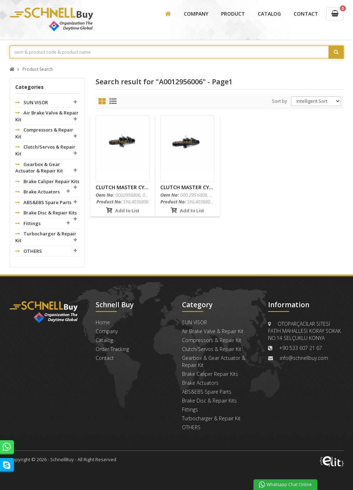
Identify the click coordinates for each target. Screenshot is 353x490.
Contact (105, 358)
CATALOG (269, 13)
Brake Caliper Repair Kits (47, 181)
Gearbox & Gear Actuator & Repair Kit (39, 167)
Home (103, 322)
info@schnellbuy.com (304, 358)
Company (107, 331)
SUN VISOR (31, 102)
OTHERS (28, 251)
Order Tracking (112, 349)
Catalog (104, 340)
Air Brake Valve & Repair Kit (47, 116)
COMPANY (196, 13)
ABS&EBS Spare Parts (43, 202)
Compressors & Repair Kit (44, 133)
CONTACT (306, 13)
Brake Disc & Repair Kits (46, 212)
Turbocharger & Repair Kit (45, 237)
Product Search (37, 69)
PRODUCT (233, 13)
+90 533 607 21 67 (300, 348)
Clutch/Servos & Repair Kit (45, 150)
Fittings (28, 223)
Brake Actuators (37, 191)
